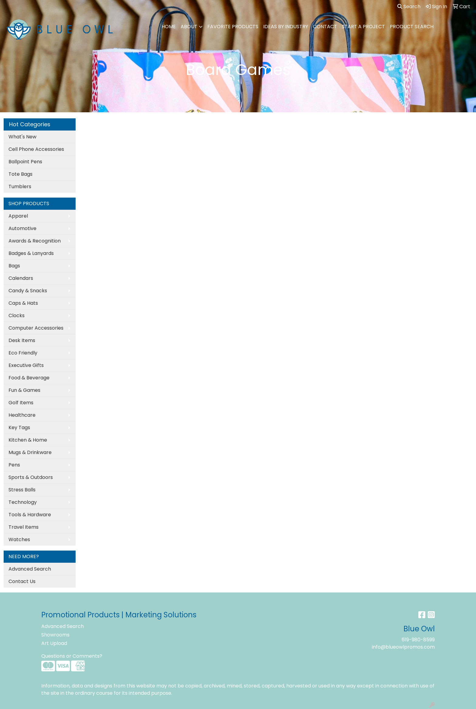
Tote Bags (20, 174)
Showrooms (55, 634)
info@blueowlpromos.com (403, 646)
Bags (14, 265)
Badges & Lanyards (31, 253)
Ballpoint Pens (25, 161)
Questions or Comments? (71, 656)
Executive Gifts (26, 365)
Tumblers (19, 186)
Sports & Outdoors (30, 477)
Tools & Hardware (29, 514)
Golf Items (20, 402)
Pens (14, 464)
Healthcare (22, 415)
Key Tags (19, 427)
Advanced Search (29, 568)
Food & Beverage (28, 377)
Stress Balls (22, 489)
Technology (22, 502)
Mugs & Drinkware (30, 452)
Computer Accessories (35, 327)
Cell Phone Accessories (36, 149)
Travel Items (23, 527)
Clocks (16, 315)
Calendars (20, 278)
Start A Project (363, 26)
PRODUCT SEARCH (411, 26)
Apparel (18, 215)
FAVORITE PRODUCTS (232, 26)
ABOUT (189, 26)
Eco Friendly (22, 352)
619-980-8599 (418, 639)
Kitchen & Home (27, 439)
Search (408, 6)
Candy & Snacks (27, 290)
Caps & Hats (23, 303)
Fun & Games (24, 390)
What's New (22, 136)
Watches (19, 539)
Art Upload (54, 643)
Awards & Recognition (34, 240)
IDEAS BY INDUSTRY (285, 26)
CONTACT (325, 26)
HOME (169, 26)
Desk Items (21, 340)
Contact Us (22, 581)
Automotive (22, 228)
